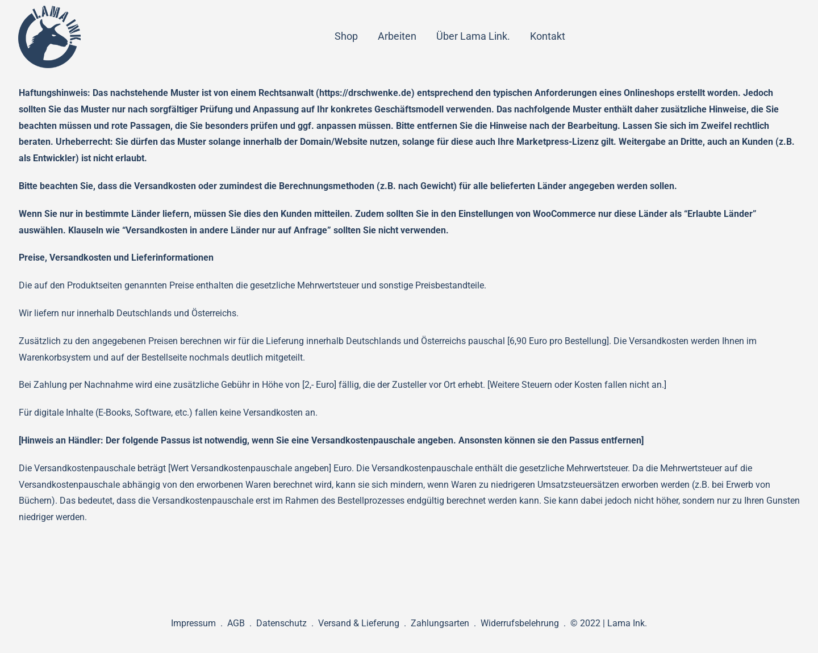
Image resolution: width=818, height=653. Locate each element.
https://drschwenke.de (365, 92)
